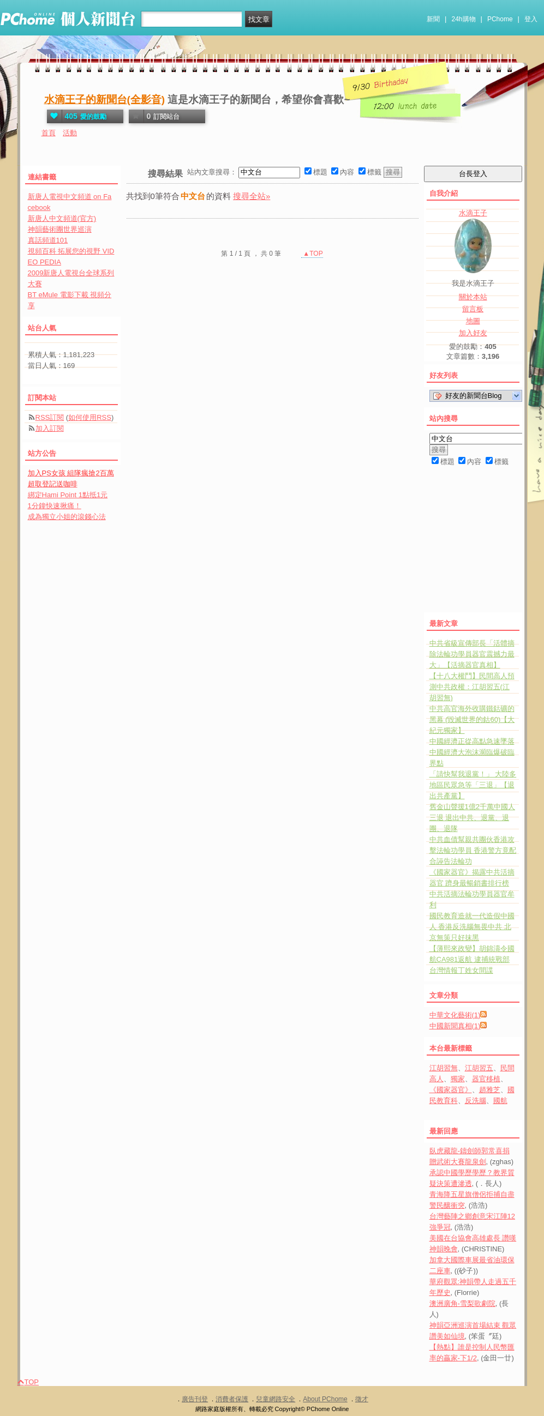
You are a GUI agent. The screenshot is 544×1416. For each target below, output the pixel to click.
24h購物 (464, 19)
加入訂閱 (49, 428)
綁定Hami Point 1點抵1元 (68, 495)
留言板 (472, 309)
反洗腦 (475, 1100)
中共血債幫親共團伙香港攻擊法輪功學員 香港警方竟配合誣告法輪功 (473, 850)
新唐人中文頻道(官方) (62, 218)
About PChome (325, 1399)
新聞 (433, 19)
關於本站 (473, 297)
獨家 (458, 1079)
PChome (500, 19)
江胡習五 (479, 1068)
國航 (500, 1100)
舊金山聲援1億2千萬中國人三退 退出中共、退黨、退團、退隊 (472, 818)
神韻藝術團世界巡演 (60, 229)
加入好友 (473, 333)
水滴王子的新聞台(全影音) (104, 99)
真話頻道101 (48, 240)
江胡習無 (443, 1068)
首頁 (48, 133)
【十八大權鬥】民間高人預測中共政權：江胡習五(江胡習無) (472, 687)
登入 (530, 19)
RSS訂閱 (49, 417)
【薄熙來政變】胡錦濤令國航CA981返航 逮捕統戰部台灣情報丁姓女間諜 (472, 959)
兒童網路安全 (275, 1399)
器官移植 (486, 1079)
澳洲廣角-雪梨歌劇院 (462, 1303)
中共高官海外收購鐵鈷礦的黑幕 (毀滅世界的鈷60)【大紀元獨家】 (472, 719)
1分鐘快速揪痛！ (54, 506)
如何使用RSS (89, 417)
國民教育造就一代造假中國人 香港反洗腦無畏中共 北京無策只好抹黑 (472, 927)
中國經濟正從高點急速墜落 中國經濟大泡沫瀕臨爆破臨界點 (472, 752)
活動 (70, 133)
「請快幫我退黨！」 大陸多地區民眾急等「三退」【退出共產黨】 (473, 785)
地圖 (473, 321)
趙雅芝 (489, 1090)
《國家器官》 (450, 1090)
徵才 (361, 1399)
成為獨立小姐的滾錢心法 (67, 517)
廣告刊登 (195, 1399)
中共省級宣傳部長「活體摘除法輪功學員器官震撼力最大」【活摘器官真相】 (472, 654)
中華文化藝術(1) (455, 1015)
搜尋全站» (251, 196)
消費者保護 (232, 1399)
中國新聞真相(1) (455, 1026)
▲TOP (312, 253)
